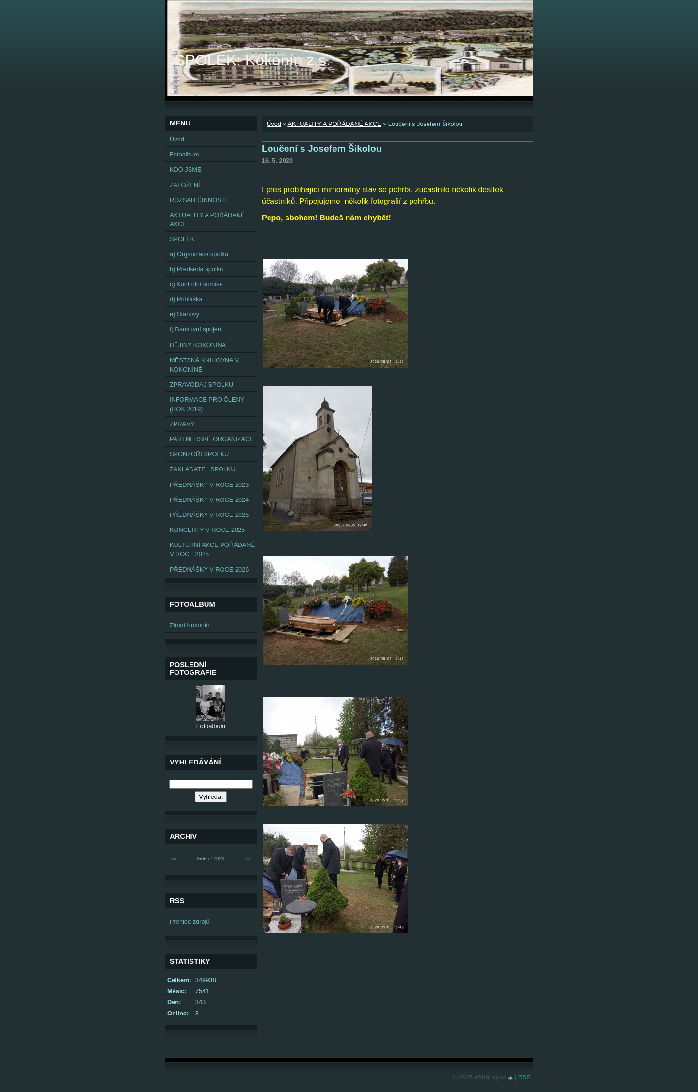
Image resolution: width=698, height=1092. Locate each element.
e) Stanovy (184, 314)
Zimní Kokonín (190, 625)
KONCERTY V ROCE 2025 (207, 529)
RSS (524, 1077)
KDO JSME (185, 169)
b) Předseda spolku (196, 269)
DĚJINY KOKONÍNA (198, 345)
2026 (218, 858)
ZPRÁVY (182, 424)
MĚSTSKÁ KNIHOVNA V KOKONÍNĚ (204, 365)
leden (203, 858)
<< (174, 858)
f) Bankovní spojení (196, 329)
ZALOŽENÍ (185, 184)
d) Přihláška (186, 299)
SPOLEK (182, 239)
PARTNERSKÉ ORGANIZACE (212, 439)
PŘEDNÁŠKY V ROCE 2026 (209, 569)
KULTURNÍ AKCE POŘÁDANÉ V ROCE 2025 (212, 549)
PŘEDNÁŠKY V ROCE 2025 (209, 514)
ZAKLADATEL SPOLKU (203, 469)
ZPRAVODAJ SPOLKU (201, 384)
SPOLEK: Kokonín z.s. (252, 60)
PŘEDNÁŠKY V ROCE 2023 (209, 484)
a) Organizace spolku (199, 254)
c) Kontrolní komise (196, 284)
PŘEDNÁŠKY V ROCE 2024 (209, 499)
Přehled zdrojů (190, 921)
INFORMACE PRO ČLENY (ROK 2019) (207, 404)
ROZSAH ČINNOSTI (198, 199)
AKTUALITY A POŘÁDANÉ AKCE (334, 123)
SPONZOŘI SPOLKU (199, 454)
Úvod (274, 123)
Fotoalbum (184, 154)
